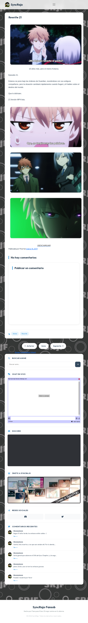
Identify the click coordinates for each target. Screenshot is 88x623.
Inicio (43, 346)
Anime (15, 334)
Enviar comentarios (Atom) (25, 352)
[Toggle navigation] (54, 4)
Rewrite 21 (15, 17)
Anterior (29, 346)
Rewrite (24, 334)
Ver (15, 536)
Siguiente (58, 346)
